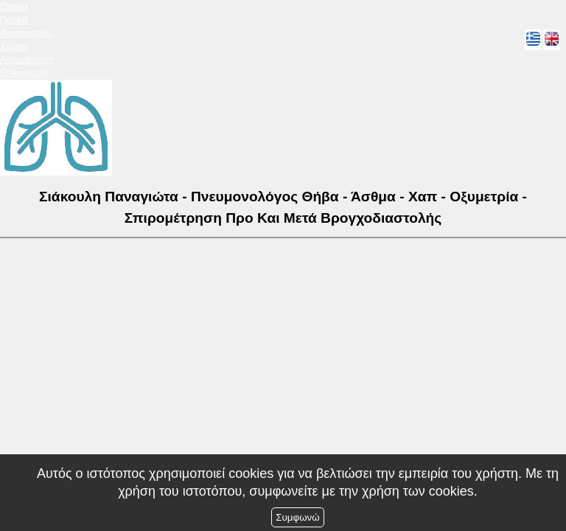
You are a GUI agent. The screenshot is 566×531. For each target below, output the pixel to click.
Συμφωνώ (297, 517)
